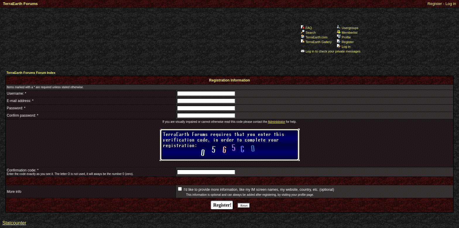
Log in (451, 3)
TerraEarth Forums (20, 3)
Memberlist (347, 32)
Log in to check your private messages (331, 51)
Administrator (276, 121)
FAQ (306, 28)
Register (434, 3)
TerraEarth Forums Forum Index (30, 72)
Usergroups (347, 28)
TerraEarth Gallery (316, 42)
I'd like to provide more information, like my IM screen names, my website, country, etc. (251, 190)
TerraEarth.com (314, 37)
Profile (344, 37)
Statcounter (14, 222)
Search (308, 32)
